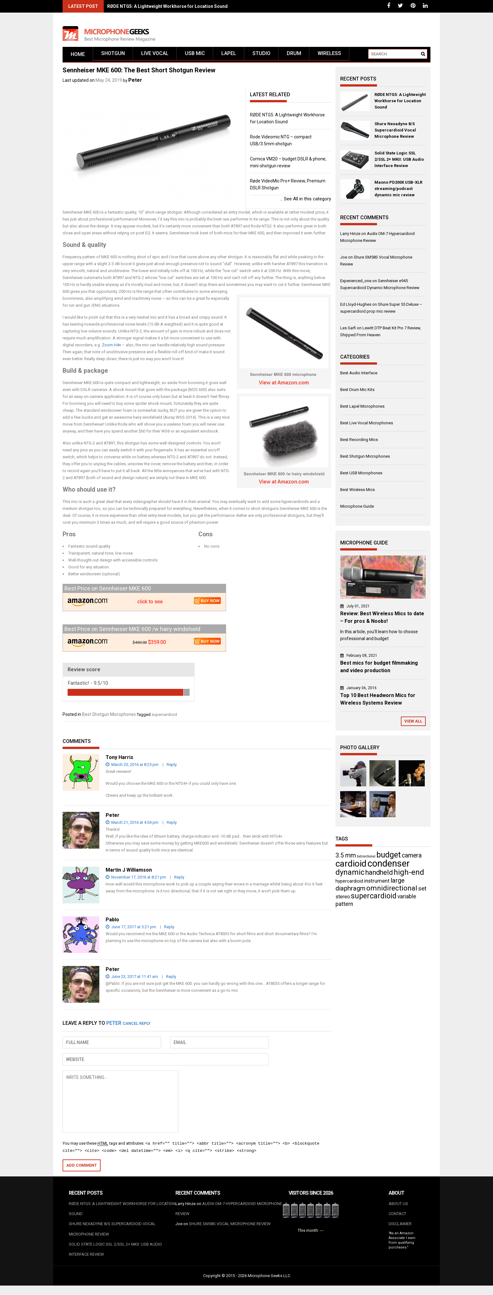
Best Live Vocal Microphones (366, 425)
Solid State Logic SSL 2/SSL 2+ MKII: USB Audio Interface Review (399, 161)
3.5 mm (345, 857)
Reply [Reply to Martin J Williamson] (179, 879)
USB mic (195, 57)
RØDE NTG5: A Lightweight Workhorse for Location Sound (167, 6)
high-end (409, 874)
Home (78, 57)
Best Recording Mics (359, 442)
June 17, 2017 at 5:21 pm (131, 929)
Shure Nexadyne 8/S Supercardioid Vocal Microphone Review (395, 132)
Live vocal (155, 57)
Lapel (228, 57)
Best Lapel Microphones (362, 408)
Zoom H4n (111, 347)
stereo (342, 899)
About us (398, 1206)
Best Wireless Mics (357, 492)
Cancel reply (137, 1026)
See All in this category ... (305, 201)
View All (413, 723)
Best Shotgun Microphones (109, 716)
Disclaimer (400, 1229)
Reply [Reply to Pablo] (169, 929)
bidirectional (366, 859)
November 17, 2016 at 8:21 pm (136, 879)
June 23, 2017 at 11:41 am (132, 979)
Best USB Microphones (361, 475)
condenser (389, 865)
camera (412, 857)
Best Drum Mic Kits (357, 392)
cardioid (351, 866)
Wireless (329, 57)
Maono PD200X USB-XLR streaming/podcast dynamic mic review (398, 191)
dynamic (349, 874)
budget (388, 857)
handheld (379, 875)
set (422, 890)
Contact (397, 1218)
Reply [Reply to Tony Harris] (172, 767)
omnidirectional (391, 890)
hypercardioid (349, 883)
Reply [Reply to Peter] (172, 825)
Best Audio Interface (358, 375)
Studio (261, 57)
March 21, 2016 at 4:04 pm (132, 825)
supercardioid (164, 717)
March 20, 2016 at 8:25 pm (132, 767)
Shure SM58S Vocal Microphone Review (230, 1229)
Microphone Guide (357, 508)
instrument (377, 883)
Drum (294, 57)
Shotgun (113, 57)
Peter (135, 83)
